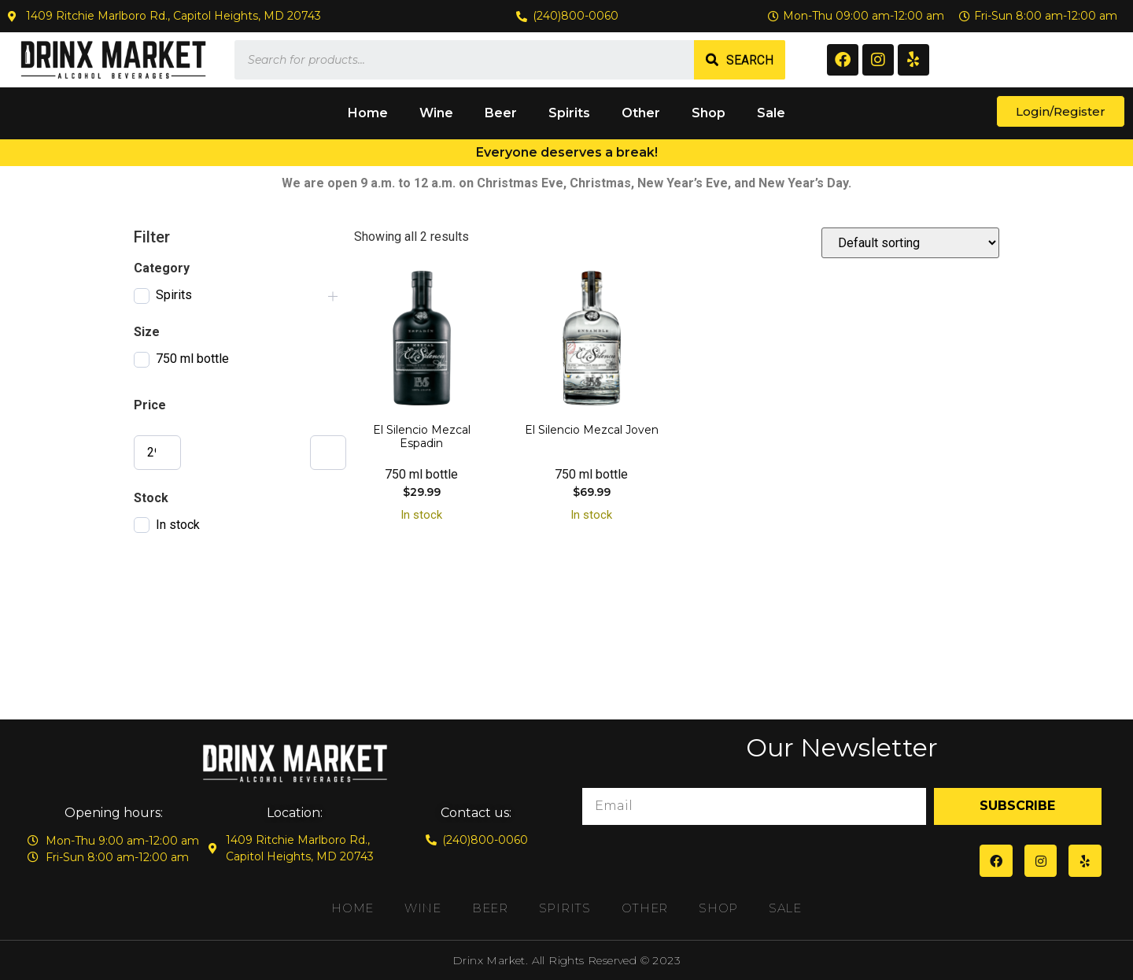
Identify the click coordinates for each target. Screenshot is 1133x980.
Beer (501, 112)
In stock (178, 524)
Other (641, 112)
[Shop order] (910, 242)
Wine (436, 112)
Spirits (569, 112)
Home (368, 112)
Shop (708, 112)
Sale (771, 112)
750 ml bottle (192, 358)
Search (749, 60)
